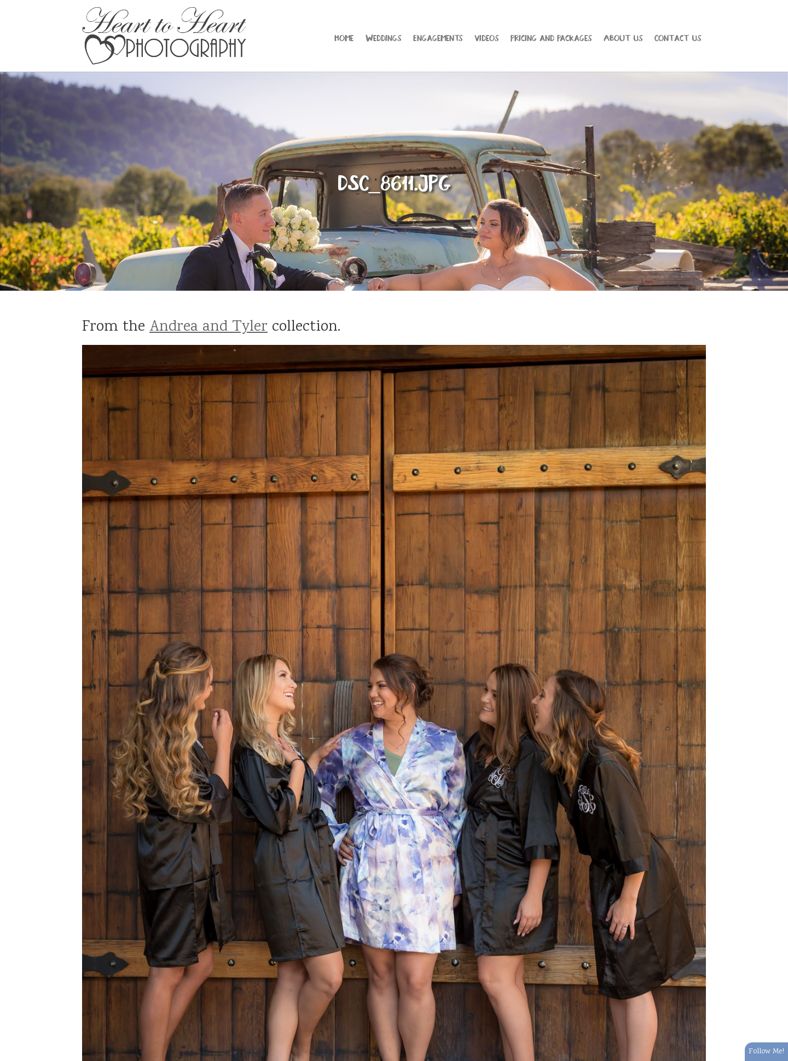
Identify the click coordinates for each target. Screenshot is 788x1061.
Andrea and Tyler (208, 327)
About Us (623, 37)
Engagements (437, 37)
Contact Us (677, 37)
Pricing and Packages (551, 37)
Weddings (383, 37)
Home (344, 37)
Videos (486, 37)
